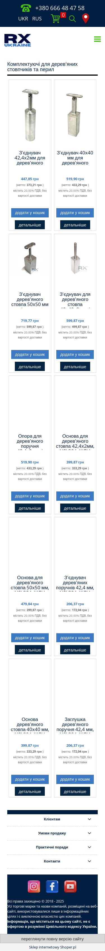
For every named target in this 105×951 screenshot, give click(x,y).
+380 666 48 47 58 (60, 8)
